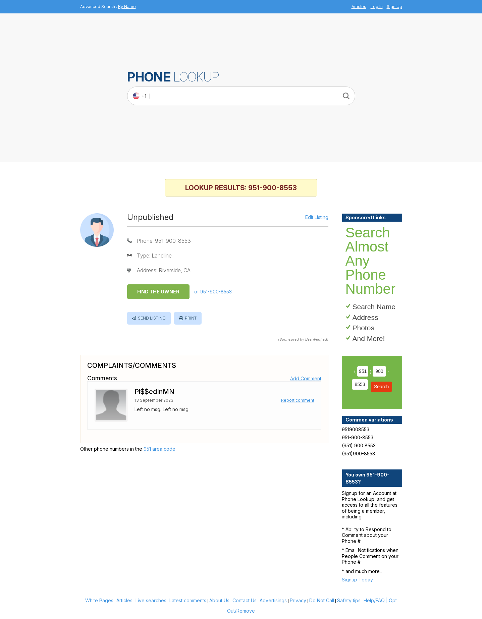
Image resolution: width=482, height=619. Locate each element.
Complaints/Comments (131, 365)
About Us (219, 600)
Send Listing (152, 318)
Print (191, 318)
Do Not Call (321, 600)
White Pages (99, 600)
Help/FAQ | (376, 600)
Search (381, 386)
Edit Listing (316, 217)
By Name (127, 6)
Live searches (151, 600)
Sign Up (394, 6)
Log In (377, 6)
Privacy (298, 600)
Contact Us (244, 600)
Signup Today (357, 579)
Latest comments (187, 600)
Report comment (297, 400)
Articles (359, 6)
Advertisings (273, 600)
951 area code (159, 449)
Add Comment (305, 378)
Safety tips (349, 600)
